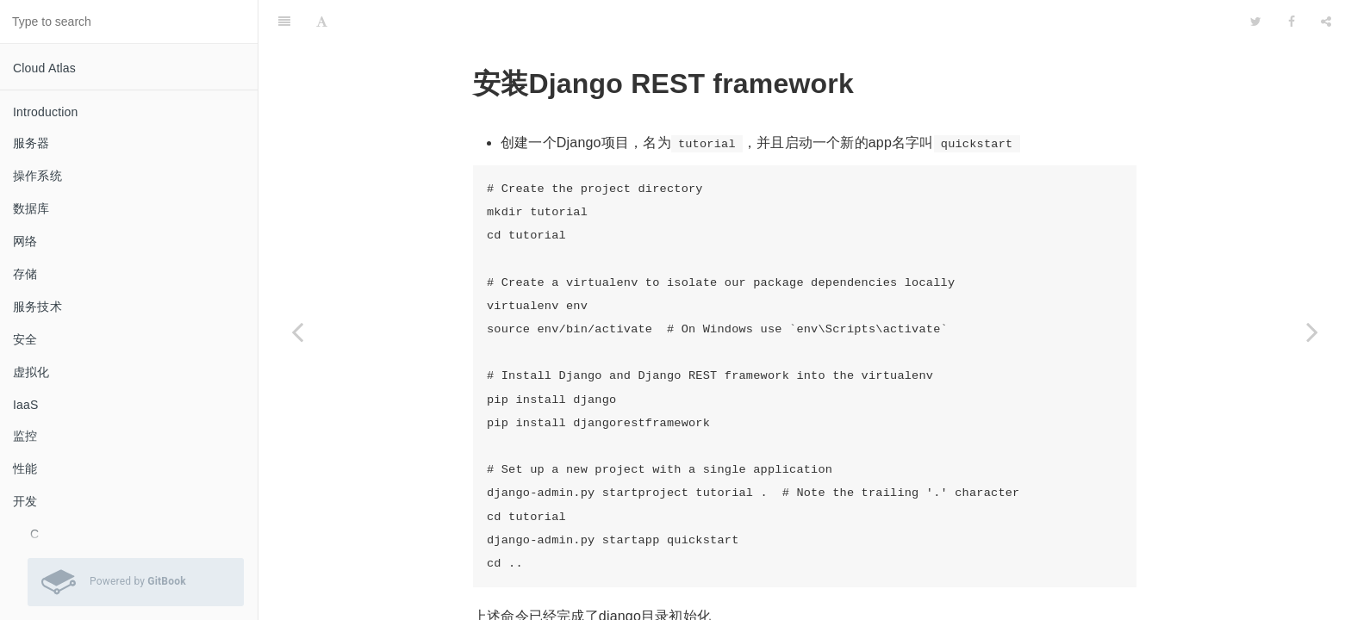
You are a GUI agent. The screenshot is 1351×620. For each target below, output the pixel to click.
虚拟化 (31, 372)
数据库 (31, 208)
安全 (25, 339)
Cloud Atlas (44, 68)
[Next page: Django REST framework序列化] (1312, 331)
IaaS (26, 405)
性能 (25, 468)
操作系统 (37, 176)
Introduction (45, 112)
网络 (25, 241)
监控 (25, 436)
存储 (25, 274)
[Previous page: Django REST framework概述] (297, 331)
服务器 (31, 143)
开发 (25, 501)
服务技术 (37, 306)
